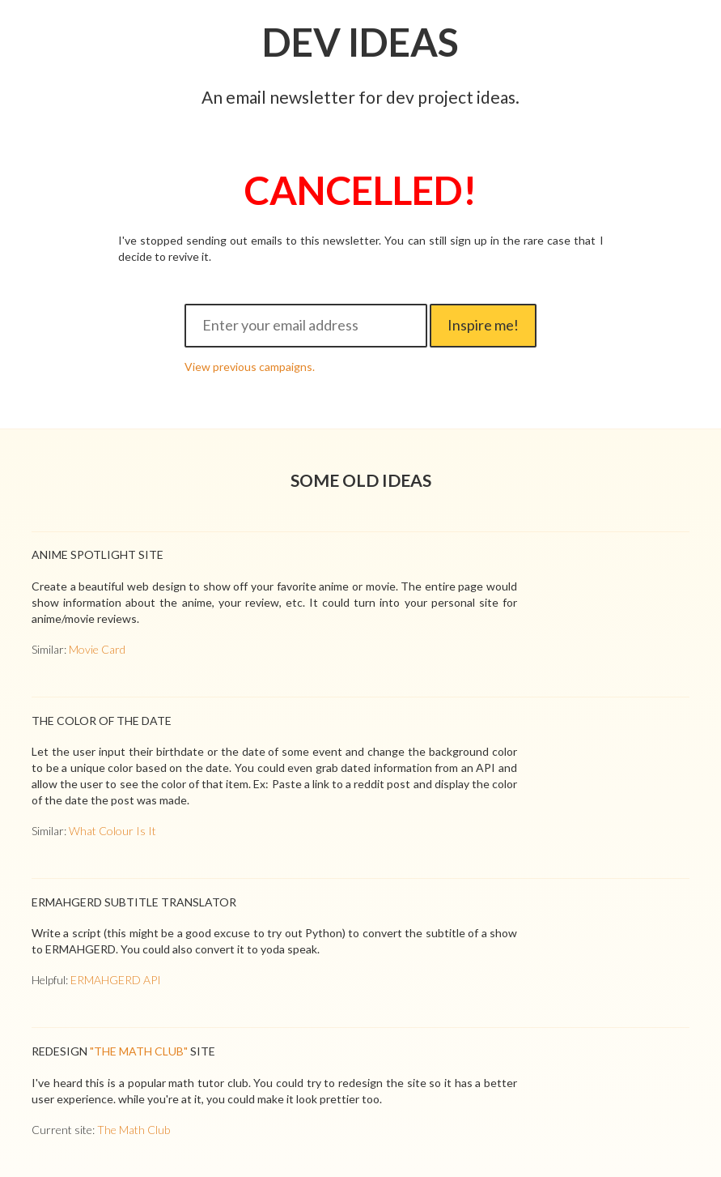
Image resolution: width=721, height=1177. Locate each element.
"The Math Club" (139, 1051)
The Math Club (133, 1129)
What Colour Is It (112, 831)
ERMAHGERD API (115, 980)
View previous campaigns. (249, 366)
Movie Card (97, 649)
